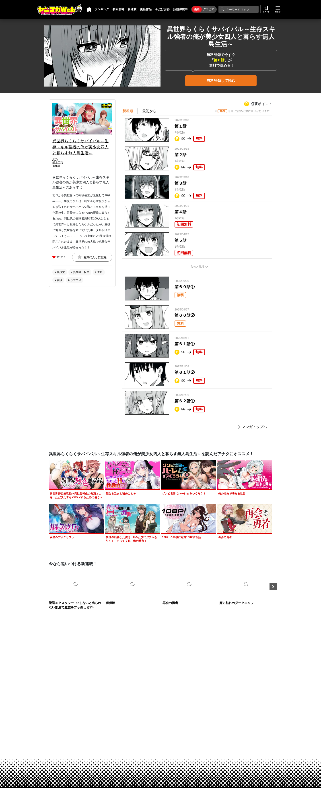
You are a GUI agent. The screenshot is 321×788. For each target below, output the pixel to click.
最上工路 (57, 162)
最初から (149, 111)
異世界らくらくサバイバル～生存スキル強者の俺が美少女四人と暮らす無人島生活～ (80, 147)
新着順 (127, 111)
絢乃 (55, 159)
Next (273, 586)
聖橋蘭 (56, 166)
